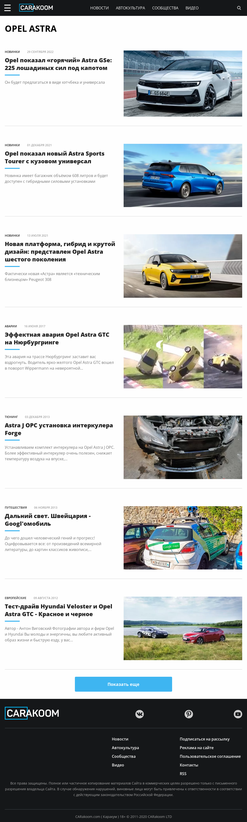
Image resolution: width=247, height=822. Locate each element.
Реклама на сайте (197, 747)
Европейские (15, 598)
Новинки (12, 52)
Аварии (11, 326)
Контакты (189, 764)
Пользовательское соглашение (210, 756)
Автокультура (130, 8)
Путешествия (16, 508)
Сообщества (165, 8)
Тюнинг (11, 417)
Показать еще (123, 684)
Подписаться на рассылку (205, 738)
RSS (183, 773)
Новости (99, 8)
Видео (192, 8)
